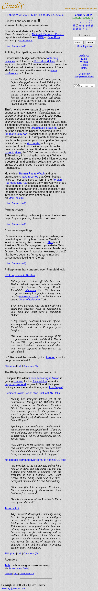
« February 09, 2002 (17, 14)
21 (87, 27)
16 (92, 25)
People (8, 573)
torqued (50, 357)
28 (87, 29)
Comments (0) (19, 46)
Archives (84, 55)
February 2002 (82, 15)
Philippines (10, 366)
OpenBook (54, 37)
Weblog (84, 61)
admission (30, 290)
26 (80, 29)
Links (84, 58)
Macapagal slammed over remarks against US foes (35, 459)
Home (84, 67)
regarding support (15, 384)
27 (83, 29)
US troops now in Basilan (20, 275)
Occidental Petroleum (44, 127)
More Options (84, 46)
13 (83, 25)
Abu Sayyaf (56, 387)
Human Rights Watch (32, 173)
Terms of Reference (29, 299)
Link (8, 46)
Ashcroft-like (39, 381)
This (50, 242)
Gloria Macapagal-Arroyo (44, 378)
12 (80, 25)
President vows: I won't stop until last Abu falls (32, 393)
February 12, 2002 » (51, 14)
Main (34, 14)
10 (74, 25)
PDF (41, 37)
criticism (18, 381)
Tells (7, 565)
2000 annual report (16, 134)
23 (92, 27)
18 (77, 27)
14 (87, 25)
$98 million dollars (44, 61)
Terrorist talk (12, 508)
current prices (13, 152)
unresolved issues (28, 296)
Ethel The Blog (16, 198)
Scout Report (25, 40)
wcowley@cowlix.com (13, 588)
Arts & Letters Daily (18, 568)
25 (77, 29)
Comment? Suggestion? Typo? (84, 75)
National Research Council (48, 34)
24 (74, 29)
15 (89, 25)
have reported (29, 176)
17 (74, 27)
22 (89, 27)
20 (83, 27)
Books (84, 64)
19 (80, 27)
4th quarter (33, 143)
